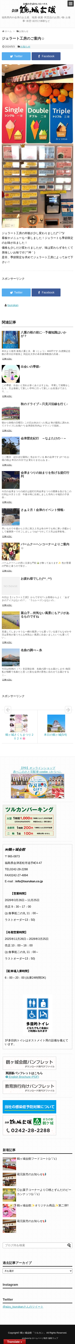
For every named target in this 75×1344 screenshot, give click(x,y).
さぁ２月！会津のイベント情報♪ (43, 510)
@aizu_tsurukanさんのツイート (23, 1306)
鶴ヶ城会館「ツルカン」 (33, 1332)
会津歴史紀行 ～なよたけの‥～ (43, 438)
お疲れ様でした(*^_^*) (36, 578)
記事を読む (7, 359)
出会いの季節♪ (31, 366)
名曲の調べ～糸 (31, 650)
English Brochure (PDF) (22, 1076)
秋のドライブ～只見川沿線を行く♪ (44, 404)
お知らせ (25, 46)
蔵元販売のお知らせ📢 (31, 1174)
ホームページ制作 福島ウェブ (45, 1338)
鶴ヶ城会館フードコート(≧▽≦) (37, 1158)
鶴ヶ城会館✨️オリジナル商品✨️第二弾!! (43, 1205)
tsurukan (13, 305)
